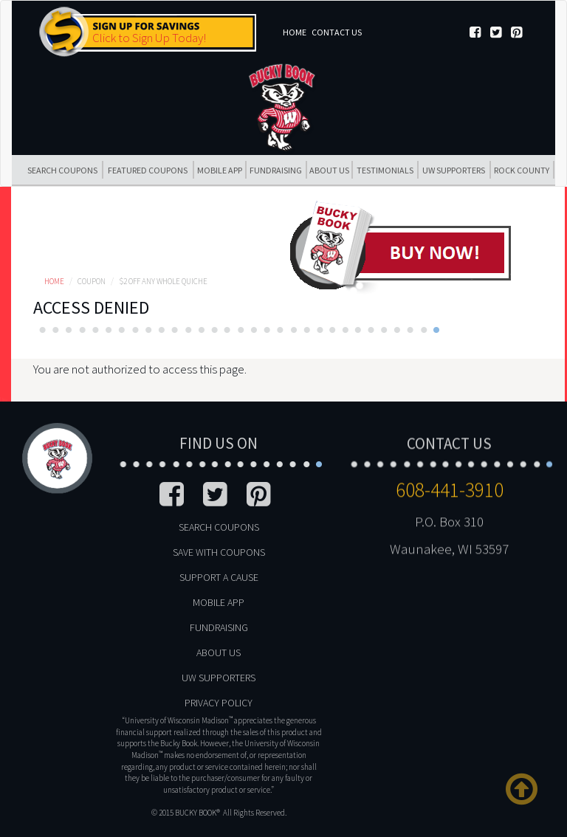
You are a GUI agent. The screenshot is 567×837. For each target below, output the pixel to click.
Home (294, 32)
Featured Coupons (148, 170)
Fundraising (276, 170)
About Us (329, 170)
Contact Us (337, 32)
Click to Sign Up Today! (149, 38)
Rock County (521, 170)
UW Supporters (453, 170)
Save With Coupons (219, 552)
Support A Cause (218, 577)
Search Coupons (62, 170)
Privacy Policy (218, 702)
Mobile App (219, 170)
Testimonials (385, 170)
